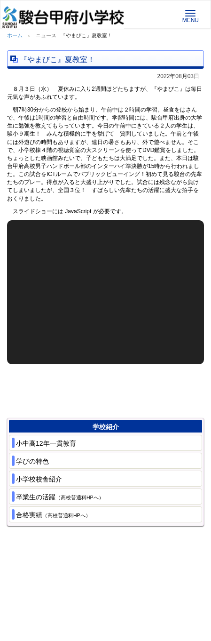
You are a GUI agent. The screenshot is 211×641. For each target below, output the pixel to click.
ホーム (15, 35)
